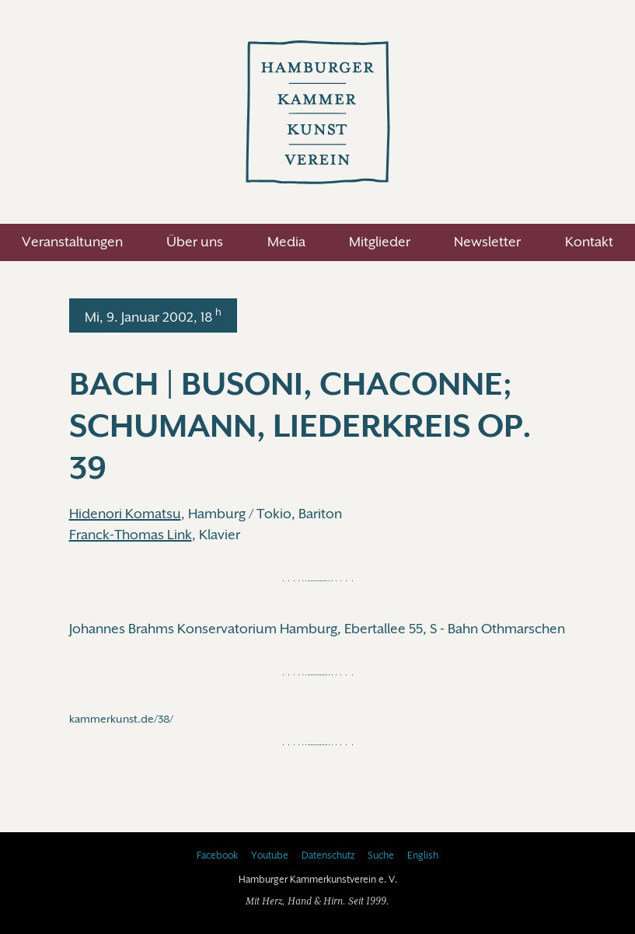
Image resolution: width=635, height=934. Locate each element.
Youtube (269, 855)
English (422, 855)
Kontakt (589, 241)
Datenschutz (328, 855)
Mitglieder (379, 241)
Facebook (217, 855)
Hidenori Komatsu (125, 513)
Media (286, 241)
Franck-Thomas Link (130, 534)
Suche (381, 855)
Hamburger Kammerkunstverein (318, 111)
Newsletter (487, 241)
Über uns (194, 241)
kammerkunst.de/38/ (121, 719)
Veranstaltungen (72, 241)
